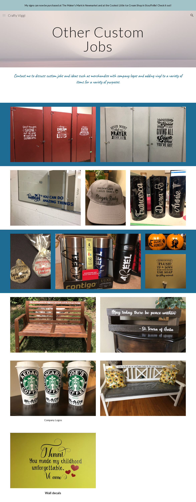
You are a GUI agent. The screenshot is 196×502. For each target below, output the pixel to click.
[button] (4, 15)
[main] (98, 39)
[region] (98, 5)
